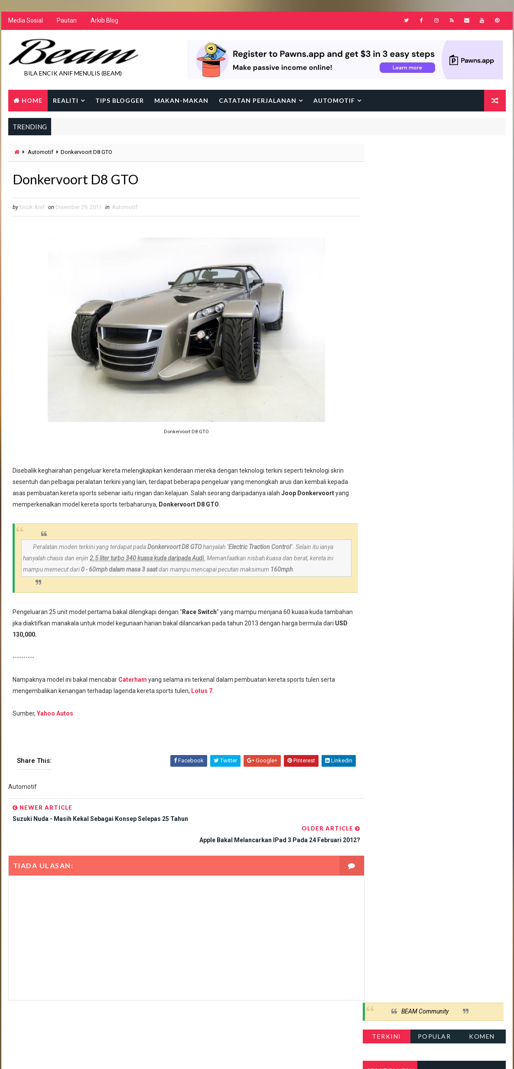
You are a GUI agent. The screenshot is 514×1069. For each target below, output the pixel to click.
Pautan (66, 21)
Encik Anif (259, 1053)
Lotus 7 (201, 692)
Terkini (387, 179)
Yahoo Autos (54, 715)
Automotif (334, 101)
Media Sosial (25, 21)
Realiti (65, 101)
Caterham (132, 681)
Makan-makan (181, 101)
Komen (482, 179)
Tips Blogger (119, 101)
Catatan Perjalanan (257, 101)
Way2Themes (82, 1053)
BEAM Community (425, 155)
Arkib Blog (104, 21)
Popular (435, 179)
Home (31, 101)
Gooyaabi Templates (175, 1053)
